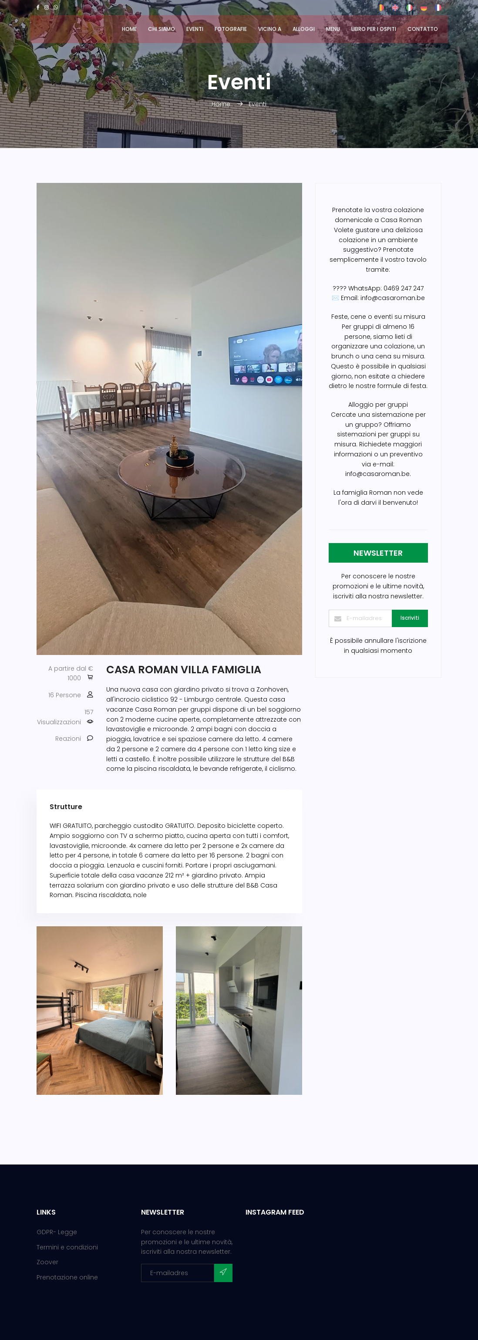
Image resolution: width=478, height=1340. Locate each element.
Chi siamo (161, 29)
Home (129, 29)
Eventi (194, 29)
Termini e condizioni (67, 1247)
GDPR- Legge (57, 1232)
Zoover (47, 1262)
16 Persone (64, 695)
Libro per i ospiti (373, 29)
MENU (333, 29)
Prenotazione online (67, 1277)
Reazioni (68, 738)
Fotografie (231, 29)
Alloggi (304, 29)
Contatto (422, 29)
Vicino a (269, 29)
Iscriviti (410, 617)
